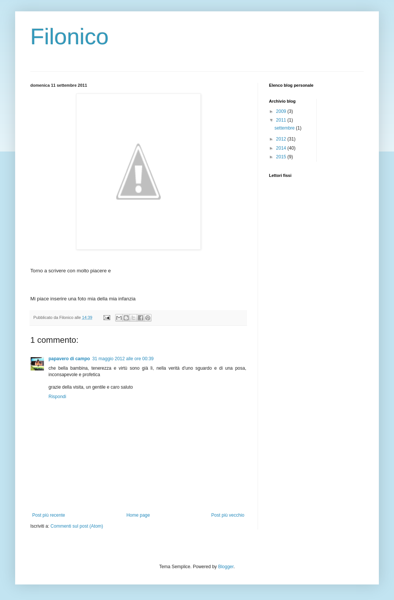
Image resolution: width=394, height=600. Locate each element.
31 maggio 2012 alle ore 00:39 (122, 358)
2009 (282, 111)
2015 (282, 156)
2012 (282, 139)
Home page (138, 515)
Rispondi (57, 396)
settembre (285, 128)
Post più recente (48, 515)
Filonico (69, 36)
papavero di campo (69, 358)
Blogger (226, 566)
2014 (282, 148)
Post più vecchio (227, 515)
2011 (282, 120)
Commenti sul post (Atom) (76, 526)
